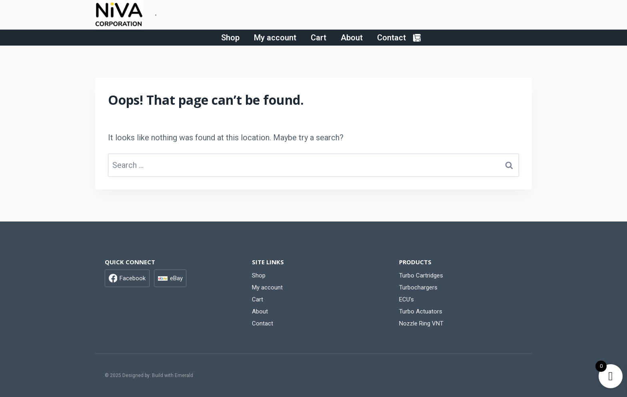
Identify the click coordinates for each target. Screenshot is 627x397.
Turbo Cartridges (421, 275)
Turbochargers (418, 287)
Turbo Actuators (420, 311)
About (352, 37)
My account (275, 37)
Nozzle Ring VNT (421, 323)
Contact (391, 37)
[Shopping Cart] (417, 38)
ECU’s (406, 299)
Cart (318, 37)
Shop (230, 37)
